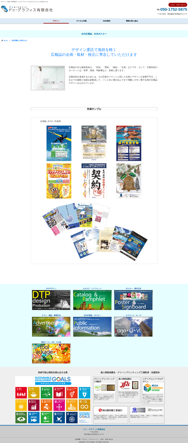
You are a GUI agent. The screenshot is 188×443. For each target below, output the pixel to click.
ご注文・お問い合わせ (106, 437)
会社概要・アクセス (81, 437)
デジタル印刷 (81, 21)
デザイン (56, 21)
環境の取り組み (132, 21)
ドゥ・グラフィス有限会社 (94, 428)
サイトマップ (93, 437)
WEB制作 (106, 21)
